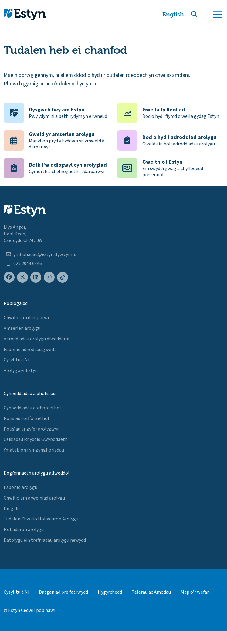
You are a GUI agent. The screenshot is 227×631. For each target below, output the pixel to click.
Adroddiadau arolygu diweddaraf (36, 339)
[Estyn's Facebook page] (9, 277)
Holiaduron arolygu (24, 529)
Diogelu (12, 508)
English (173, 14)
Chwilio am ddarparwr (26, 317)
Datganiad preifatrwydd (63, 592)
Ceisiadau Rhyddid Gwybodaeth (36, 439)
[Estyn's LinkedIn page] (35, 277)
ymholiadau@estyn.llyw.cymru (44, 254)
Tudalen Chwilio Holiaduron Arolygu (41, 519)
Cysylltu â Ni (16, 359)
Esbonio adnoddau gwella (30, 349)
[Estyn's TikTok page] (62, 277)
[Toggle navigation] (217, 15)
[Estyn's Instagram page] (49, 277)
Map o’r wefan (195, 592)
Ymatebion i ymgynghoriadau (34, 450)
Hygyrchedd (110, 592)
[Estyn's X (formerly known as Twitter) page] (22, 277)
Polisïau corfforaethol (26, 418)
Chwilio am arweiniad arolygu (34, 498)
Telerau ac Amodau (151, 592)
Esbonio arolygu (20, 487)
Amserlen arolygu (22, 328)
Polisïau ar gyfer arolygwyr (31, 429)
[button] (201, 14)
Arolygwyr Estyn (21, 370)
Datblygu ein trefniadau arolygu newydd (45, 540)
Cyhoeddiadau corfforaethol (32, 407)
